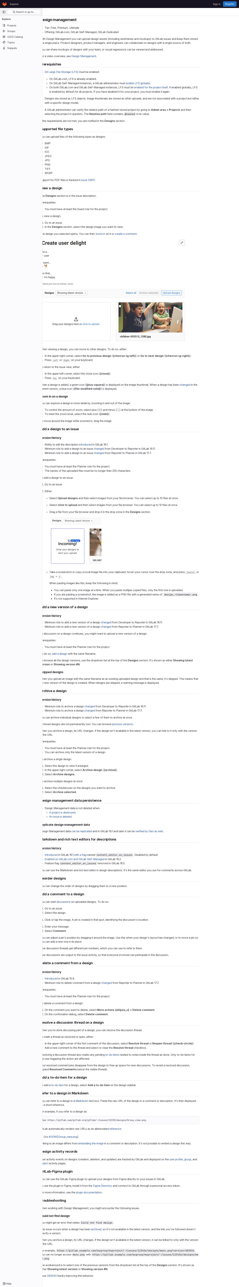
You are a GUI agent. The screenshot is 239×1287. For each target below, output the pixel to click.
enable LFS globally (159, 83)
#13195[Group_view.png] (85, 1136)
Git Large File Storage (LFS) (83, 72)
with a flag (101, 854)
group (208, 1159)
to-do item (79, 1085)
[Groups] (21, 31)
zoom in (121, 233)
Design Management (105, 56)
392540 (73, 1275)
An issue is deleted (82, 816)
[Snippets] (21, 48)
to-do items (133, 1054)
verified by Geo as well (170, 831)
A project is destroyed (84, 812)
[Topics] (21, 42)
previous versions (143, 724)
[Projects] (21, 25)
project (65, 1163)
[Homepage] (4, 4)
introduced (106, 444)
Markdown (103, 1101)
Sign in (216, 4)
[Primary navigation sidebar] (4, 12)
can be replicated (103, 831)
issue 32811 (109, 180)
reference (136, 1128)
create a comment (147, 233)
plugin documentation (110, 1192)
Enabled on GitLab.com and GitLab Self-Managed (96, 859)
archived (117, 1229)
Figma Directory (123, 1185)
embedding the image (112, 1143)
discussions (85, 901)
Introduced (72, 854)
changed (206, 384)
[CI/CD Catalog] (21, 36)
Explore (14, 4)
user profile (197, 1159)
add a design (80, 653)
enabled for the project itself (172, 87)
